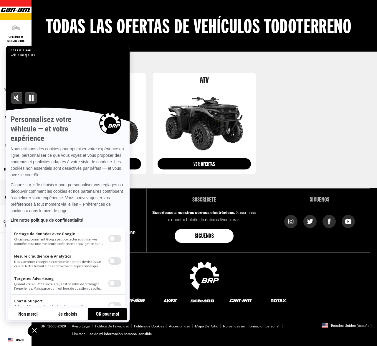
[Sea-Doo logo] (202, 300)
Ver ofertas (204, 164)
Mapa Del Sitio (206, 326)
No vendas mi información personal (251, 326)
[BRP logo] (204, 275)
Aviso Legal (81, 326)
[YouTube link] (348, 221)
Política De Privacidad (112, 326)
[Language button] (16, 340)
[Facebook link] (329, 221)
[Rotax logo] (278, 300)
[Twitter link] (310, 221)
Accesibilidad (179, 326)
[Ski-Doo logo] (134, 300)
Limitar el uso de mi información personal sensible (112, 333)
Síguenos (204, 236)
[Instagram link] (290, 221)
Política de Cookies (149, 326)
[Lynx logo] (170, 300)
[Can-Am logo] (240, 300)
